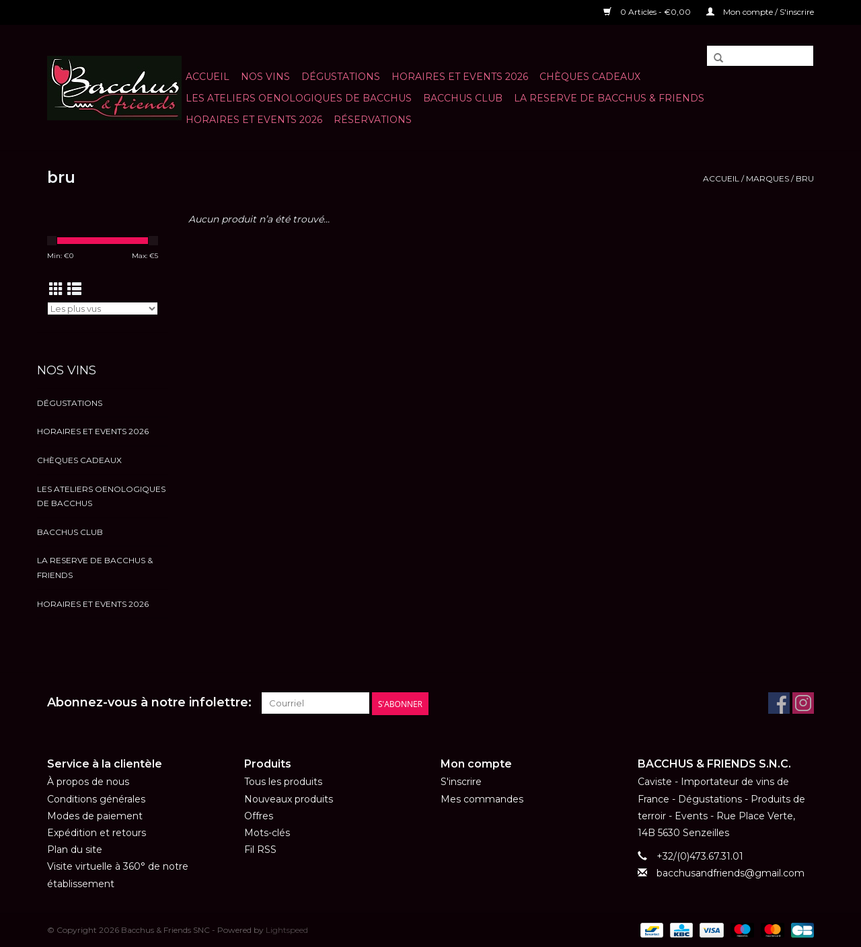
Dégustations (340, 77)
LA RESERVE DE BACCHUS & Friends (609, 98)
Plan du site (74, 849)
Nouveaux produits (288, 798)
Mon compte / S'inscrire (760, 12)
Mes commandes (482, 798)
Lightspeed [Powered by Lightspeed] (287, 929)
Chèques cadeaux (589, 77)
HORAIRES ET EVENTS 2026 (459, 77)
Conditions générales (96, 798)
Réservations (373, 120)
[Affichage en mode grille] (56, 289)
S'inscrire (461, 782)
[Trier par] (102, 308)
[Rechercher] (760, 56)
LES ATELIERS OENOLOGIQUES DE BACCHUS (299, 98)
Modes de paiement (95, 815)
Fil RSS (260, 849)
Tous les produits (283, 782)
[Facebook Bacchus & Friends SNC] (779, 703)
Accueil (207, 77)
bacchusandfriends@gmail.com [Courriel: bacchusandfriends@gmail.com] (730, 873)
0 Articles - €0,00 (648, 12)
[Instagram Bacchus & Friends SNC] (803, 703)
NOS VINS (265, 77)
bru (805, 178)
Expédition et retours (96, 833)
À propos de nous (88, 782)
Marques (767, 178)
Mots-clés (267, 833)
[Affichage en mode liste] (74, 289)
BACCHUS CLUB (462, 98)
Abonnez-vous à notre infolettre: (149, 703)
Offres (258, 815)
